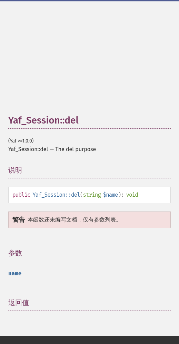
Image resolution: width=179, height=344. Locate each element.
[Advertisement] (93, 61)
